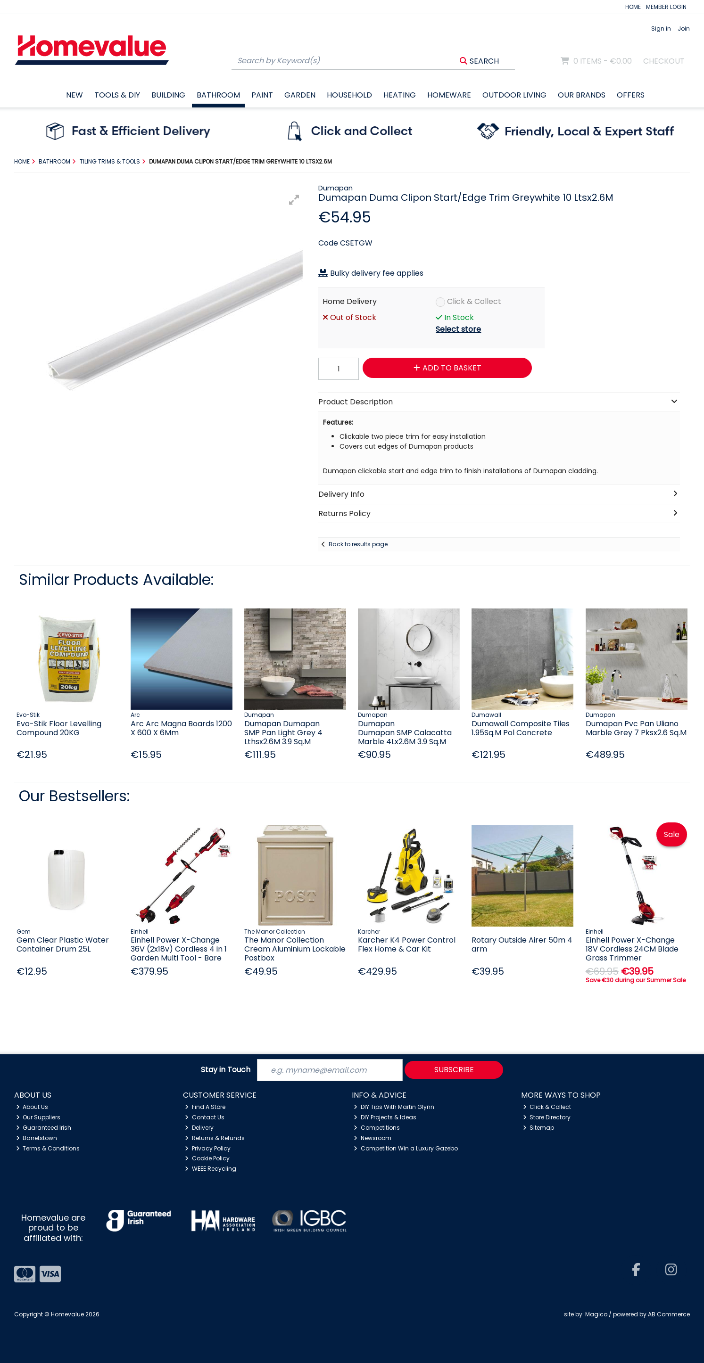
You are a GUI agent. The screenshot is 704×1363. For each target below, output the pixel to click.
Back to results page (358, 544)
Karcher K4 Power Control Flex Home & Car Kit (407, 944)
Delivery (199, 1128)
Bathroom (218, 95)
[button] (294, 199)
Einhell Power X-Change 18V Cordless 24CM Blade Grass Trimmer (632, 949)
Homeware (449, 95)
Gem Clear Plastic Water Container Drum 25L (63, 944)
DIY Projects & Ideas (385, 1117)
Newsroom (372, 1138)
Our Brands (581, 95)
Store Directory (547, 1117)
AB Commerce (669, 1314)
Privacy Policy (208, 1148)
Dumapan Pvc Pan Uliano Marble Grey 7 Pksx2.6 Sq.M (636, 728)
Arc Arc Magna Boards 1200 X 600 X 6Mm (181, 728)
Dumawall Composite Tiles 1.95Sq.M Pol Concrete (521, 728)
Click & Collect (474, 301)
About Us (32, 1107)
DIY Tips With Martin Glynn (394, 1107)
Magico (596, 1314)
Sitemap (539, 1128)
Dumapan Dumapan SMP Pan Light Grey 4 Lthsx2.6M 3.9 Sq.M (283, 732)
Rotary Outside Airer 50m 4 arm (522, 944)
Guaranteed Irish (44, 1128)
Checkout (664, 61)
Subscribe (454, 1069)
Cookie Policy (207, 1158)
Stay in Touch (225, 1070)
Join (684, 29)
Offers (631, 95)
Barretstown (37, 1138)
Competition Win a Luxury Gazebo (406, 1148)
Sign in (661, 29)
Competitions (377, 1128)
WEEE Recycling (210, 1169)
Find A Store (205, 1107)
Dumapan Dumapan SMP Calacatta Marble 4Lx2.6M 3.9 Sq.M (405, 732)
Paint (262, 95)
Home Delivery (350, 301)
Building (168, 95)
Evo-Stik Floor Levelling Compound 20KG (59, 728)
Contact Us (204, 1117)
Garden (299, 95)
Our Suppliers (38, 1117)
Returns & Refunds (215, 1138)
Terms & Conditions (48, 1148)
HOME (633, 7)
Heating (399, 95)
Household (349, 95)
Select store (458, 329)
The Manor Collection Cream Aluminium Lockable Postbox (295, 949)
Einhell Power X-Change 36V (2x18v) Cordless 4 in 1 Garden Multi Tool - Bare (179, 949)
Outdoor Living (514, 95)
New (74, 95)
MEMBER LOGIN (666, 7)
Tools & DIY (117, 95)
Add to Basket (447, 367)
